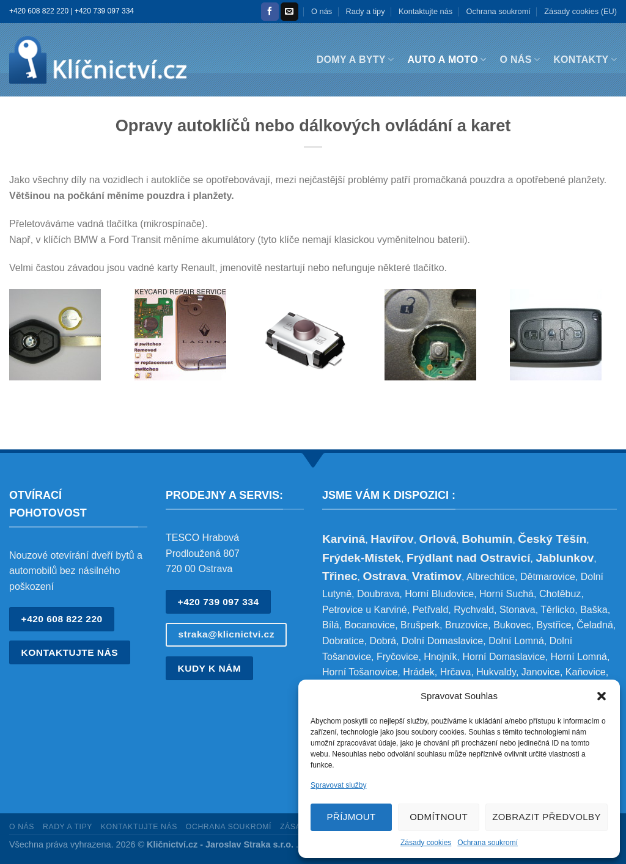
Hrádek (419, 672)
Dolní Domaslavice (442, 641)
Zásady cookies (425, 842)
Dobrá (382, 641)
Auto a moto (446, 59)
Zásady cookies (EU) (580, 11)
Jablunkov (565, 557)
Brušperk (420, 625)
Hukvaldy (496, 672)
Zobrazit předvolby (546, 816)
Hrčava (455, 672)
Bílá (330, 625)
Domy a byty (355, 59)
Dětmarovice (547, 577)
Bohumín (487, 538)
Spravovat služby (338, 785)
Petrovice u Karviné (364, 609)
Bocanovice (369, 625)
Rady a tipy (365, 11)
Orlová (438, 538)
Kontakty (585, 59)
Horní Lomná (578, 657)
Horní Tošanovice (359, 672)
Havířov (391, 538)
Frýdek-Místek (361, 557)
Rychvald (474, 609)
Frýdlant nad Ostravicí (469, 557)
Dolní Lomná (516, 641)
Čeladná (594, 625)
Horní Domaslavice (503, 657)
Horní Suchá (506, 594)
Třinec (340, 576)
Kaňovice (585, 672)
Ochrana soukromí (487, 842)
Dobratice (343, 641)
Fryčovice (397, 657)
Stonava (517, 609)
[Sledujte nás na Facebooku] (270, 11)
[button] (601, 696)
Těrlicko (557, 609)
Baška (593, 609)
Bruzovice (466, 625)
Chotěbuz (560, 594)
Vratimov (437, 576)
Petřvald (431, 609)
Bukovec (512, 625)
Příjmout (350, 816)
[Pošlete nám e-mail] (289, 11)
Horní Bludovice (439, 594)
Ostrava (384, 576)
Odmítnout (439, 816)
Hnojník (440, 657)
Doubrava (378, 594)
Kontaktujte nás (425, 11)
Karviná (343, 538)
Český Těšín (552, 538)
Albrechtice (490, 577)
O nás (321, 11)
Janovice (540, 672)
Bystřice (553, 625)
